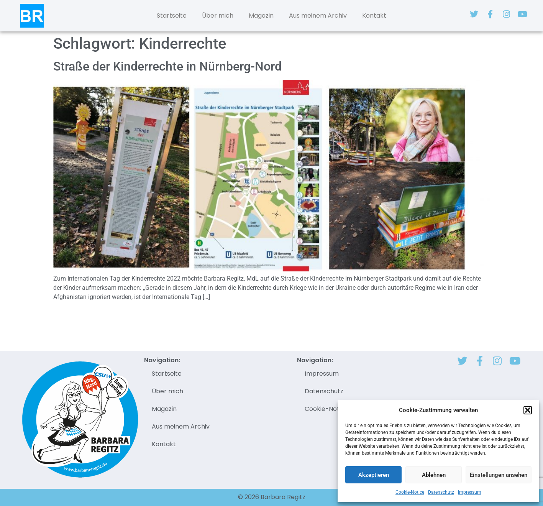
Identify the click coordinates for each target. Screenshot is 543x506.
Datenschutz (441, 492)
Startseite (172, 15)
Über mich (217, 15)
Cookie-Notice (409, 492)
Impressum (469, 492)
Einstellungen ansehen (498, 475)
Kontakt (374, 15)
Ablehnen (434, 475)
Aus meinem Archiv (318, 15)
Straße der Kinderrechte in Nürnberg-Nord (167, 66)
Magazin (261, 15)
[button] (528, 410)
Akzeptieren (373, 475)
